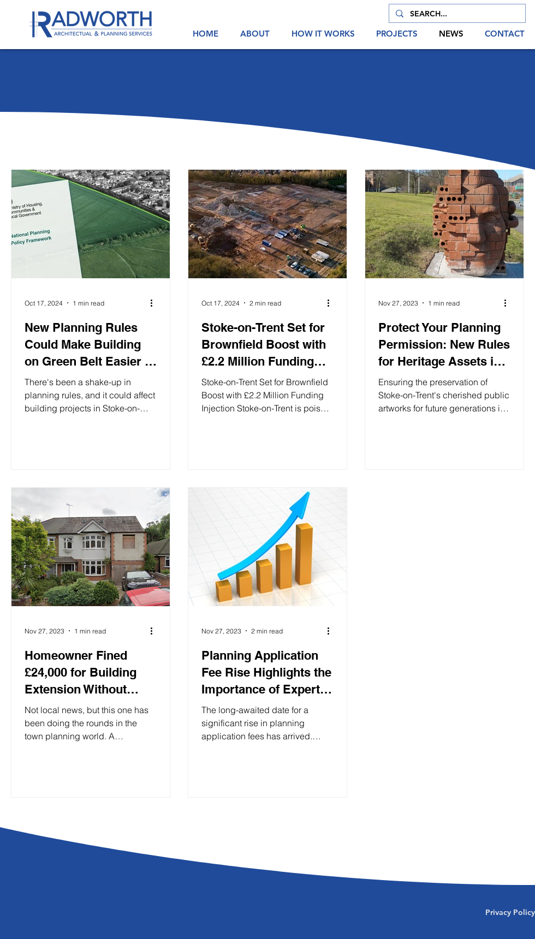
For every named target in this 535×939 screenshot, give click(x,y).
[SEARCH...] (456, 14)
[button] (255, 34)
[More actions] (155, 302)
